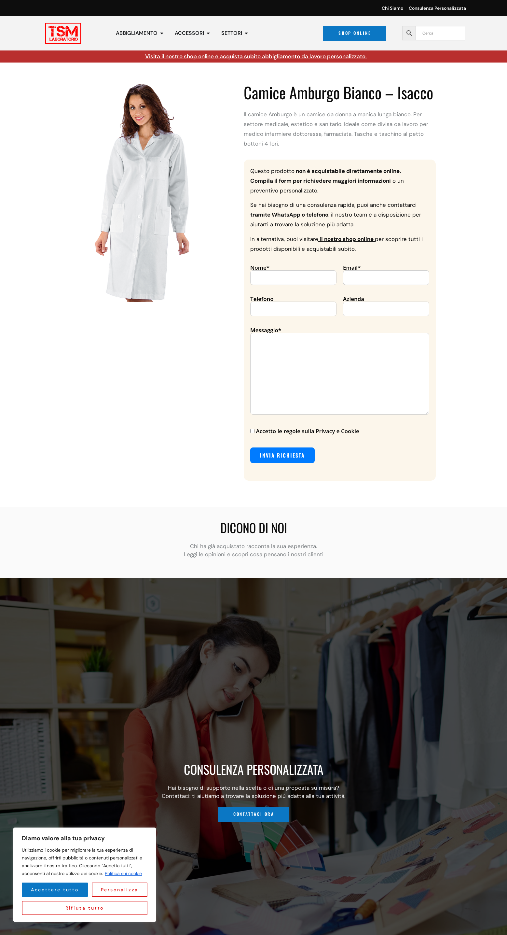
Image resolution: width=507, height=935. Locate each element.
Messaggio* (339, 371)
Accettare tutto (85, 908)
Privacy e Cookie (337, 431)
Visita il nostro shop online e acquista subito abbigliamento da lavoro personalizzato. (256, 56)
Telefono (293, 304)
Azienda (386, 304)
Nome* (293, 273)
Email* (386, 273)
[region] (84, 875)
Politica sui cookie (123, 873)
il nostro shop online (347, 239)
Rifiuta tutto (116, 890)
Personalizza (52, 890)
